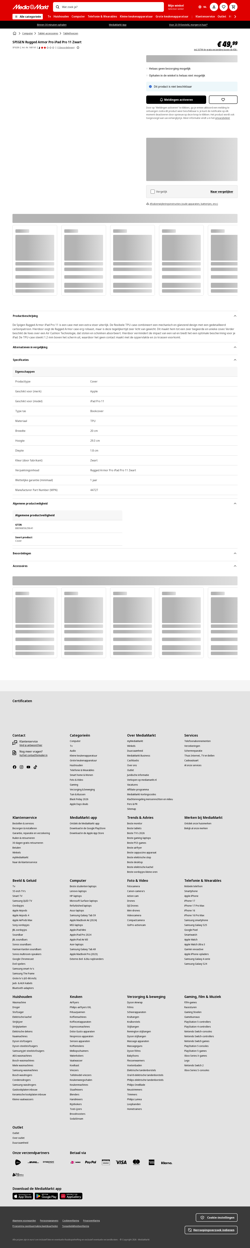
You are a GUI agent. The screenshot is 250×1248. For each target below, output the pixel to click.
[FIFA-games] (190, 1002)
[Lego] (187, 1060)
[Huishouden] (76, 765)
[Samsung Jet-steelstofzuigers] (28, 1051)
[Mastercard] (136, 1162)
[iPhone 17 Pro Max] (194, 905)
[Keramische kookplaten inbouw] (29, 1094)
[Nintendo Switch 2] (194, 1065)
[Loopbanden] (134, 1104)
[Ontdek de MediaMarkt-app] (84, 823)
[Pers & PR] (132, 804)
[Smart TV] (17, 896)
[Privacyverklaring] (91, 1220)
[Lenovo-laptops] (78, 891)
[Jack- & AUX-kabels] (22, 983)
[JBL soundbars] (20, 939)
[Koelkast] (74, 1065)
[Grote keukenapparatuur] (83, 760)
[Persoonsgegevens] (49, 1220)
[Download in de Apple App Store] (87, 833)
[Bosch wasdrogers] (22, 1075)
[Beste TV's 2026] (136, 833)
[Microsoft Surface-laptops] (84, 901)
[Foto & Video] (76, 780)
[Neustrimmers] (134, 1089)
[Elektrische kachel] (22, 1017)
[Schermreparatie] (193, 751)
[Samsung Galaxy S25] (195, 925)
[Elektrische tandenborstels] (141, 1070)
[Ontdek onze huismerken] (197, 823)
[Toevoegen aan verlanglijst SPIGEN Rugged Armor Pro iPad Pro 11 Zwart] (223, 100)
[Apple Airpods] (19, 910)
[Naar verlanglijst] (224, 7)
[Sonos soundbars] (21, 944)
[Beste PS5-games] (136, 843)
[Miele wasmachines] (22, 1065)
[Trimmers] (132, 1094)
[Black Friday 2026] (79, 799)
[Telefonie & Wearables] (82, 770)
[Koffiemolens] (77, 1046)
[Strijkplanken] (19, 1026)
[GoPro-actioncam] (136, 925)
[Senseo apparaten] (80, 1041)
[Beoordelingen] (47, 48)
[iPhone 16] (189, 910)
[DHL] (33, 1162)
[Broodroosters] (77, 1114)
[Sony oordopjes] (20, 925)
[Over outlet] (18, 1138)
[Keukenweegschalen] (81, 1080)
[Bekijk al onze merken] (196, 828)
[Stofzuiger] (18, 1012)
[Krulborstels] (133, 1022)
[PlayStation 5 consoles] (196, 1046)
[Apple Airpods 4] (20, 915)
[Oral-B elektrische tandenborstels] (145, 1075)
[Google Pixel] (191, 930)
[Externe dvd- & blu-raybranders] (87, 959)
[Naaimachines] (20, 1036)
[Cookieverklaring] (70, 1220)
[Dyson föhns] (134, 1051)
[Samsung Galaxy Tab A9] (83, 949)
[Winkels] (131, 746)
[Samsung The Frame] (23, 973)
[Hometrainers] (134, 1109)
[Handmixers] (76, 1099)
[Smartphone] (191, 891)
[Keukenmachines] (79, 1085)
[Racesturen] (190, 1007)
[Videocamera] (134, 915)
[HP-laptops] (76, 896)
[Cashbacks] (133, 760)
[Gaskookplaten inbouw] (24, 1089)
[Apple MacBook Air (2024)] (83, 920)
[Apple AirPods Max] (22, 920)
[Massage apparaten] (138, 1041)
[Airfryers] (74, 1002)
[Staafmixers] (76, 1089)
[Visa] (121, 1162)
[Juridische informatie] (138, 775)
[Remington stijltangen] (139, 1031)
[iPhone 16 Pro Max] (194, 915)
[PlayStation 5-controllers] (197, 1022)
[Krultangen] (133, 1017)
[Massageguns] (134, 1046)
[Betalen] (16, 847)
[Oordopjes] (18, 905)
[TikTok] (36, 767)
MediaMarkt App (117, 24)
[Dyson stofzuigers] (22, 1041)
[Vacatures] (132, 784)
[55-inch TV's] (19, 891)
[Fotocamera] (133, 886)
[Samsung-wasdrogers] (24, 1085)
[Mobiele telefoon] (193, 886)
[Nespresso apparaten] (81, 1036)
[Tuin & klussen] (77, 794)
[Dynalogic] (48, 1162)
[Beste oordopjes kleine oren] (142, 872)
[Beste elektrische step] (139, 857)
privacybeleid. (222, 118)
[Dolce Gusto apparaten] (82, 1031)
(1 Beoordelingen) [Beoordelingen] (65, 47)
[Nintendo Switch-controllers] (199, 1036)
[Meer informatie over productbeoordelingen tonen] (78, 47)
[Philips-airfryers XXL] (80, 1007)
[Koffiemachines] (78, 1017)
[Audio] (73, 751)
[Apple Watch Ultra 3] (194, 944)
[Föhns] (130, 1007)
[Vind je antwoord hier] (30, 745)
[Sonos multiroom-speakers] (26, 954)
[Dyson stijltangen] (136, 1036)
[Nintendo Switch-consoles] (198, 1031)
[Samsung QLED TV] (22, 901)
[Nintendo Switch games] (196, 1041)
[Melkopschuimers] (79, 1051)
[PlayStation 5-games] (195, 1051)
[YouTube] (29, 767)
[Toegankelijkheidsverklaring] (75, 1226)
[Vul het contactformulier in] (33, 755)
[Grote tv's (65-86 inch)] (24, 978)
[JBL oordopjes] (19, 930)
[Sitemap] (131, 809)
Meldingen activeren (176, 100)
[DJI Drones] (132, 905)
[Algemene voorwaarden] (24, 1220)
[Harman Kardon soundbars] (26, 949)
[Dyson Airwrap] (135, 1002)
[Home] (14, 33)
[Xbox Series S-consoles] (196, 1070)
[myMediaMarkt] (135, 741)
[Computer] (75, 741)
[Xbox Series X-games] (195, 1055)
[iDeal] (75, 1162)
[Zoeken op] (57, 7)
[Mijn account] (214, 7)
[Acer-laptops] (77, 944)
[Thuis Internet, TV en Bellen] (199, 755)
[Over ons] (132, 765)
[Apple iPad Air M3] (79, 939)
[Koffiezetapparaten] (80, 1022)
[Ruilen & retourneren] (23, 838)
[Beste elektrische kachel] (140, 867)
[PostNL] (18, 1162)
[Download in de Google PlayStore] (88, 828)
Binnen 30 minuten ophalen (52, 24)
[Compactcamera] (136, 920)
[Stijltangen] (133, 1026)
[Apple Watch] (191, 939)
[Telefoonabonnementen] (197, 741)
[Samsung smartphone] (196, 920)
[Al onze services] (192, 765)
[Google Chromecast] (23, 959)
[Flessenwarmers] (136, 1060)
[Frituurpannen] (77, 1012)
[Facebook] (15, 767)
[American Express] (151, 1162)
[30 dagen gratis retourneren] (27, 843)
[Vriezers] (74, 1070)
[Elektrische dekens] (22, 1031)
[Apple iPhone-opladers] (196, 954)
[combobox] (111, 7)
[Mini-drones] (133, 910)
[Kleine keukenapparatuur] (83, 755)
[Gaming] (74, 784)
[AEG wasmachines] (22, 1055)
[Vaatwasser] (76, 1060)
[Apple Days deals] (79, 804)
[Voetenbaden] (134, 1065)
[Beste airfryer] (134, 847)
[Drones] (131, 901)
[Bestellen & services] (23, 823)
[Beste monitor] (134, 823)
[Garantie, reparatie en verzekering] (31, 833)
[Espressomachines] (80, 1026)
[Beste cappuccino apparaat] (141, 852)
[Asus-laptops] (77, 910)
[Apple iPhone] (191, 896)
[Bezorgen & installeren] (24, 828)
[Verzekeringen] (192, 746)
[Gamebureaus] (192, 1017)
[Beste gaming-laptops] (139, 838)
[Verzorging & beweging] (82, 789)
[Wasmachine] (19, 1002)
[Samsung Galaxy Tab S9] (83, 915)
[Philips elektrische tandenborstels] (145, 1080)
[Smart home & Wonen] (81, 775)
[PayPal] (90, 1162)
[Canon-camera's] (136, 891)
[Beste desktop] (135, 862)
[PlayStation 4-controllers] (197, 1026)
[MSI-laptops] (76, 925)
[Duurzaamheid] (135, 751)
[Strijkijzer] (17, 1022)
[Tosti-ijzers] (76, 1109)
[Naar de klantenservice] (24, 862)
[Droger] (16, 1007)
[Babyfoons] (133, 1055)
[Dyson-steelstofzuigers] (25, 1046)
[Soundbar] (17, 934)
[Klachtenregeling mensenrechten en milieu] (150, 799)
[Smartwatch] (190, 934)
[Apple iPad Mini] (78, 930)
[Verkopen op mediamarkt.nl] (142, 780)
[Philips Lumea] (134, 1099)
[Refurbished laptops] (81, 905)
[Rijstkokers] (76, 1104)
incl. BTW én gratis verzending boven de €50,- (216, 49)
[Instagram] (22, 767)
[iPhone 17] (189, 901)
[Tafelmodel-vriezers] (80, 1075)
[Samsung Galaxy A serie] (197, 959)
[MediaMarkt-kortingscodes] (141, 794)
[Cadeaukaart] (191, 760)
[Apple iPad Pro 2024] (80, 934)
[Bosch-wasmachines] (23, 1060)
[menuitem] (49, 16)
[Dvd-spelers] (18, 964)
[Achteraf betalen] (166, 1163)
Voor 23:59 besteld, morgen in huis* (188, 24)
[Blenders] (74, 1094)
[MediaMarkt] (30, 6)
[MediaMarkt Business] (138, 755)
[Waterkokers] (77, 1055)
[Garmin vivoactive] (193, 949)
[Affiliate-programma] (138, 789)
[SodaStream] (76, 1118)
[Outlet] (130, 770)
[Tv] (71, 746)
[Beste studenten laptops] (83, 886)
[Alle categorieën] (27, 16)
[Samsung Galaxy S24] (195, 964)
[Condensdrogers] (21, 1080)
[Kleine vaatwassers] (22, 1099)
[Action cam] (133, 896)
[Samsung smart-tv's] (23, 968)
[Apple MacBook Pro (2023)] (84, 954)
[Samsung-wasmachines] (25, 1070)
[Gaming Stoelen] (192, 1012)
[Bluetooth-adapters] (23, 988)
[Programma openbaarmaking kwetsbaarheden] (35, 1226)
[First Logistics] (18, 1175)
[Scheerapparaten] (136, 1012)
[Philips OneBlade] (136, 1085)
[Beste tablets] (134, 828)
